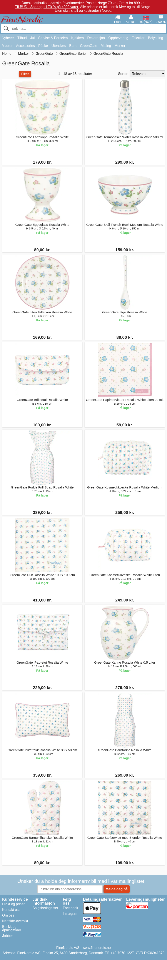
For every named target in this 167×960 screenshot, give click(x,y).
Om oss (8, 915)
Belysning (155, 38)
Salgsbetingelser (45, 908)
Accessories (25, 46)
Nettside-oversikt (15, 921)
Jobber (7, 936)
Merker (119, 46)
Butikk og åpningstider (11, 928)
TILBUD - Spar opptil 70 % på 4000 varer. (47, 7)
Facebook (70, 908)
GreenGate (88, 46)
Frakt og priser (13, 904)
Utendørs (59, 46)
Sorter (123, 74)
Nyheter (8, 38)
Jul (32, 38)
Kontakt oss (11, 910)
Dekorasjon (96, 38)
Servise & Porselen (53, 38)
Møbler (7, 46)
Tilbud (22, 38)
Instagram (70, 913)
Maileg (106, 46)
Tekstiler (138, 38)
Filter (25, 74)
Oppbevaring (118, 38)
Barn (73, 46)
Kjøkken (77, 38)
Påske (43, 46)
